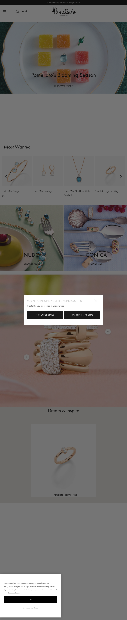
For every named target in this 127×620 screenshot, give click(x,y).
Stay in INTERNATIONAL (82, 315)
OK (30, 599)
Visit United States (45, 315)
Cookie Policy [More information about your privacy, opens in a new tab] (13, 593)
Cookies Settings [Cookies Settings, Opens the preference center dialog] (30, 608)
